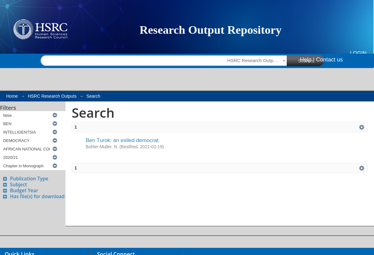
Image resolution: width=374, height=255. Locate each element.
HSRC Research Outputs (52, 96)
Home (12, 96)
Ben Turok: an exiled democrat (122, 140)
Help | (307, 59)
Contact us (329, 59)
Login (358, 53)
